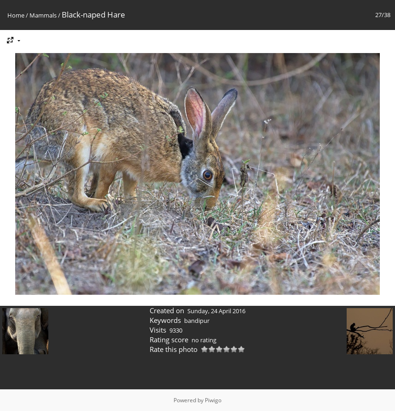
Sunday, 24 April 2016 (216, 311)
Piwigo (213, 400)
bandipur (196, 320)
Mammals (43, 15)
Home (15, 15)
